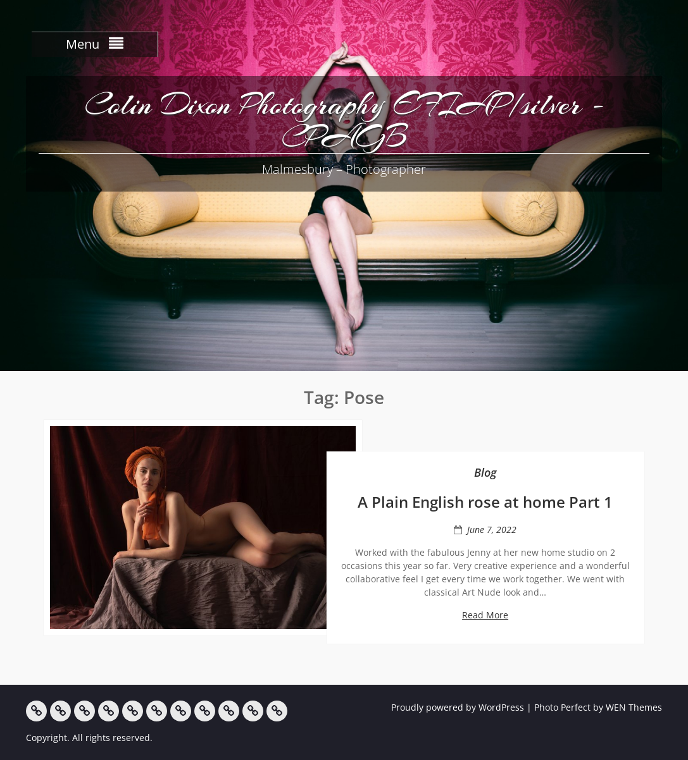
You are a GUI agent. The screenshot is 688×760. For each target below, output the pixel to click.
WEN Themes (634, 707)
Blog (485, 472)
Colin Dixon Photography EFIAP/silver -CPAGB (344, 120)
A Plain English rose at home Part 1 (485, 501)
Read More (485, 615)
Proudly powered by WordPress (457, 707)
